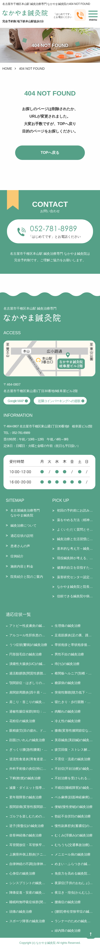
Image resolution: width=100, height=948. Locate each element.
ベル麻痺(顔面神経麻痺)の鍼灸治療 (74, 797)
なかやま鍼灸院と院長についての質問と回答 (76, 586)
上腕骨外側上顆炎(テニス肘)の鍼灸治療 (28, 854)
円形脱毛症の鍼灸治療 (25, 654)
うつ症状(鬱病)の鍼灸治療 (28, 645)
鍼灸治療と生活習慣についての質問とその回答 (76, 539)
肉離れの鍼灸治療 (68, 711)
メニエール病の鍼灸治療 (72, 854)
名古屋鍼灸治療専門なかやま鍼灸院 (25, 513)
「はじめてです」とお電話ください (55, 236)
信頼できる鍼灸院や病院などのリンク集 (76, 596)
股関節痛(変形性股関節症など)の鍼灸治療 (28, 807)
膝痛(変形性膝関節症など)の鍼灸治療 (74, 730)
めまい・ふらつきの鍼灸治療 (74, 864)
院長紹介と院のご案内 (26, 576)
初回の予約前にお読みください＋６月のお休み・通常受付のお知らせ (76, 510)
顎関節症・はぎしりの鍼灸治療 (28, 683)
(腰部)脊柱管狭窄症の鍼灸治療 (74, 911)
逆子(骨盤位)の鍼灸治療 (26, 826)
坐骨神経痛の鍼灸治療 (25, 835)
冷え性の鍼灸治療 (68, 721)
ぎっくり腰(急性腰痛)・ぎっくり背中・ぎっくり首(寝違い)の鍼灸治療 (28, 749)
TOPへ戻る (50, 153)
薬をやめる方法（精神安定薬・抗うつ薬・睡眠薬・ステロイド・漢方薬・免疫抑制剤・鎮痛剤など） (76, 520)
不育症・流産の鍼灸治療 (72, 759)
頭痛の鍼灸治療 (20, 911)
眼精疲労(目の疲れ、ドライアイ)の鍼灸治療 (28, 730)
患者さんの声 (20, 546)
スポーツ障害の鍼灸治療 (27, 921)
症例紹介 (16, 556)
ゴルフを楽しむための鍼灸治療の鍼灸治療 (28, 816)
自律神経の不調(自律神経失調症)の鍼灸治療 (28, 864)
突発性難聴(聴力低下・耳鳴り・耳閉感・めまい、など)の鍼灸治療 (74, 692)
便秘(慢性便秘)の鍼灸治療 (74, 807)
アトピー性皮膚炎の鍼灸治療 (28, 626)
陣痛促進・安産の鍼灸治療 (28, 892)
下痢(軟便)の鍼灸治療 (25, 778)
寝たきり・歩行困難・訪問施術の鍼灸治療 (74, 702)
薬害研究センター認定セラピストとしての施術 (76, 577)
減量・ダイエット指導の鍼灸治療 (28, 787)
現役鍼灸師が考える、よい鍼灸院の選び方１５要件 (76, 558)
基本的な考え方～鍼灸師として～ (76, 548)
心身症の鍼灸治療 (22, 873)
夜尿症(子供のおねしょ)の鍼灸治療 (74, 883)
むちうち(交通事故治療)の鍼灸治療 (74, 845)
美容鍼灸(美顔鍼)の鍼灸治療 (74, 740)
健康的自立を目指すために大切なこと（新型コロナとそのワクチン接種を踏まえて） (76, 567)
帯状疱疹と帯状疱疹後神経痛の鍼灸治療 (74, 645)
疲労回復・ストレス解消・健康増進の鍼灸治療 (74, 749)
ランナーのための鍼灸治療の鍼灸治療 (74, 921)
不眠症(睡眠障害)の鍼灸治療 (74, 787)
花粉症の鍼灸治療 (22, 721)
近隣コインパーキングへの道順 (59, 401)
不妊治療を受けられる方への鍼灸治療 (74, 778)
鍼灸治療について (23, 525)
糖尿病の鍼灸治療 (68, 683)
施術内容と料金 (21, 566)
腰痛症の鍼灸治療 (68, 902)
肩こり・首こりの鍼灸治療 (28, 702)
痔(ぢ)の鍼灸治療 (67, 664)
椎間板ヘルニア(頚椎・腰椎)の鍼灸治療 (74, 673)
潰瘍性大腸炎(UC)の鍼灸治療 (28, 664)
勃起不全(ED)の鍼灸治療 (73, 816)
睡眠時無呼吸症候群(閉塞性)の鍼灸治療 (28, 902)
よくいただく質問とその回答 (76, 529)
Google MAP (16, 401)
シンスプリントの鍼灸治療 (28, 883)
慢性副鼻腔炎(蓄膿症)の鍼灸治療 (74, 826)
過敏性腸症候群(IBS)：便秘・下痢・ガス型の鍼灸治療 (28, 711)
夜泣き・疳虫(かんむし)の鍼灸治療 (74, 892)
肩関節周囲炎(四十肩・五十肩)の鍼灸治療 (28, 692)
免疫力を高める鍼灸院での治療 (74, 873)
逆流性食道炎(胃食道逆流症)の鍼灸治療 (28, 759)
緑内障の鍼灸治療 (68, 930)
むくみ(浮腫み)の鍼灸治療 (74, 835)
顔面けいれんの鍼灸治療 (27, 740)
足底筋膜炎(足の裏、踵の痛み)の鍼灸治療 (74, 635)
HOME (7, 68)
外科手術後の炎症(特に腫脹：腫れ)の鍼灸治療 (28, 768)
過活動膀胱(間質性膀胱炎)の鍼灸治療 (28, 673)
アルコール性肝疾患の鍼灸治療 (28, 635)
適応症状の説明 (21, 536)
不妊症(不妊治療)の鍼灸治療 (74, 768)
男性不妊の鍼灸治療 (69, 654)
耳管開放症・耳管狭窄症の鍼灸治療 (28, 845)
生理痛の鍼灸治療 (68, 626)
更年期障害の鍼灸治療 (25, 797)
